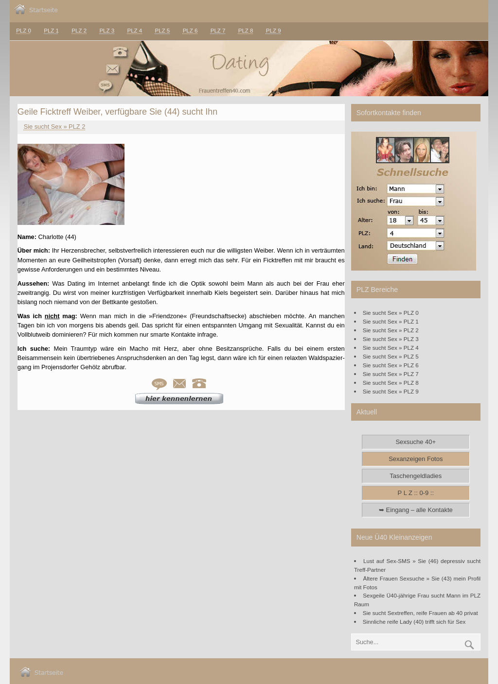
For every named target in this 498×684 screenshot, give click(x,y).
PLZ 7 (218, 31)
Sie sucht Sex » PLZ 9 (391, 391)
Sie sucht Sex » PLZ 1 (391, 321)
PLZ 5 (162, 31)
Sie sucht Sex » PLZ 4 (391, 347)
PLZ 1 (51, 31)
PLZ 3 (106, 31)
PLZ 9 (273, 31)
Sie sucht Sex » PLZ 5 (391, 356)
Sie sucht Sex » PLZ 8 (391, 382)
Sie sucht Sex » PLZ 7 (391, 374)
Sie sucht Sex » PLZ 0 (391, 312)
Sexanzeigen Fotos (416, 458)
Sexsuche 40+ (415, 441)
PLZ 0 (23, 31)
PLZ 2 (79, 31)
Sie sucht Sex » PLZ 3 (391, 339)
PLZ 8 (245, 31)
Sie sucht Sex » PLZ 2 (55, 126)
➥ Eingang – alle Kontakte (416, 509)
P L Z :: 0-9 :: (416, 492)
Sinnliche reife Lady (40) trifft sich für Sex (414, 621)
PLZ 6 (190, 31)
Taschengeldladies (416, 475)
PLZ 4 (134, 31)
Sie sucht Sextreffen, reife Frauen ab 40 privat (420, 613)
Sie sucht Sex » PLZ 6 (391, 365)
